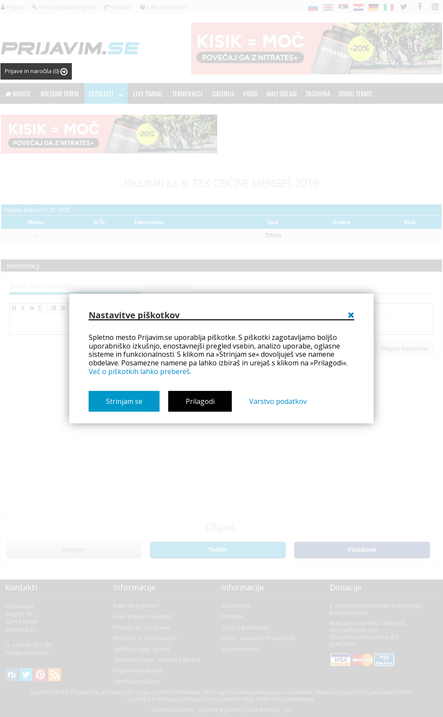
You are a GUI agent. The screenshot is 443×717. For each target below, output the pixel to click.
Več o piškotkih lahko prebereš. (140, 371)
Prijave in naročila (36, 71)
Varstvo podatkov (278, 401)
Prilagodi (200, 401)
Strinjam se (124, 401)
